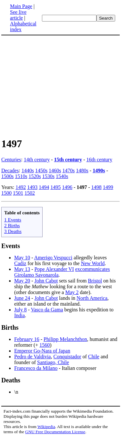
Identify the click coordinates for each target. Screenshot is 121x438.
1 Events (12, 219)
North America (91, 298)
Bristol (95, 280)
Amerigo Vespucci (53, 257)
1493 (32, 187)
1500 (6, 193)
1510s (21, 176)
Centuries (11, 159)
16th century (99, 159)
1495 (55, 187)
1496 (67, 187)
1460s (55, 170)
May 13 (22, 269)
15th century (68, 159)
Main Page (21, 6)
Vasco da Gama (47, 309)
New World (93, 263)
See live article (18, 15)
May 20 (22, 280)
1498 (96, 187)
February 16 (26, 339)
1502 (30, 193)
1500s (7, 176)
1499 (108, 187)
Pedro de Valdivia (32, 356)
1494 (44, 187)
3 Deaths (13, 231)
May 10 (22, 257)
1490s (99, 170)
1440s (28, 170)
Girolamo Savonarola (36, 275)
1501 (18, 193)
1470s (68, 170)
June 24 (22, 298)
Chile (93, 356)
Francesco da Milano (35, 368)
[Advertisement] (55, 86)
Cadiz (20, 263)
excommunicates (92, 269)
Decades (10, 170)
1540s (62, 176)
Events (10, 245)
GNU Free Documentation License (55, 431)
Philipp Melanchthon (65, 339)
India (19, 315)
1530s (48, 176)
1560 (44, 345)
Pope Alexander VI (54, 269)
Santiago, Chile (53, 362)
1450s (41, 170)
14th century (37, 159)
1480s (82, 170)
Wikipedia (46, 426)
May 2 (71, 292)
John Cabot (46, 280)
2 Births (12, 225)
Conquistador (67, 356)
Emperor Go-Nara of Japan (42, 350)
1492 (20, 187)
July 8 (20, 309)
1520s (34, 176)
